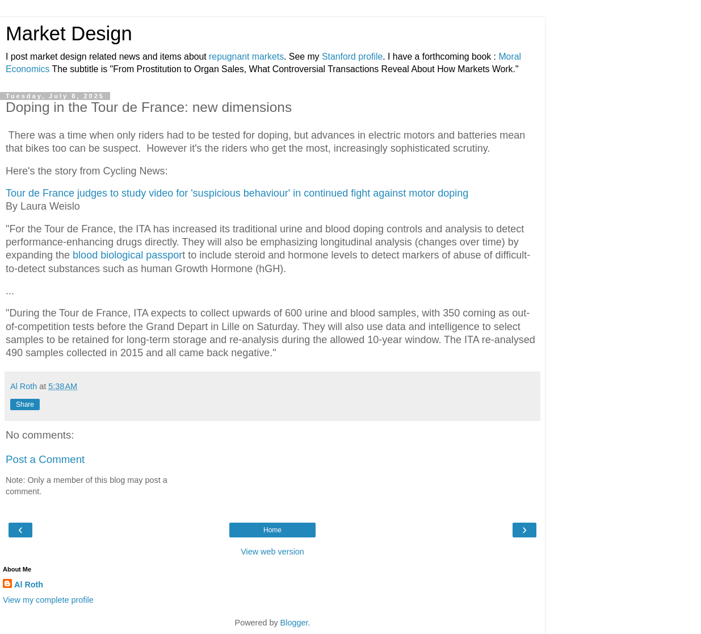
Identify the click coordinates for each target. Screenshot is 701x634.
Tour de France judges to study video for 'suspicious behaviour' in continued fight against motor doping (237, 193)
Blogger (294, 622)
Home (272, 530)
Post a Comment (45, 459)
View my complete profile (48, 599)
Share (25, 404)
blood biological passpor (126, 255)
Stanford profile (352, 56)
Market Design (69, 33)
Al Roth (28, 584)
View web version (272, 551)
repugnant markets (246, 56)
